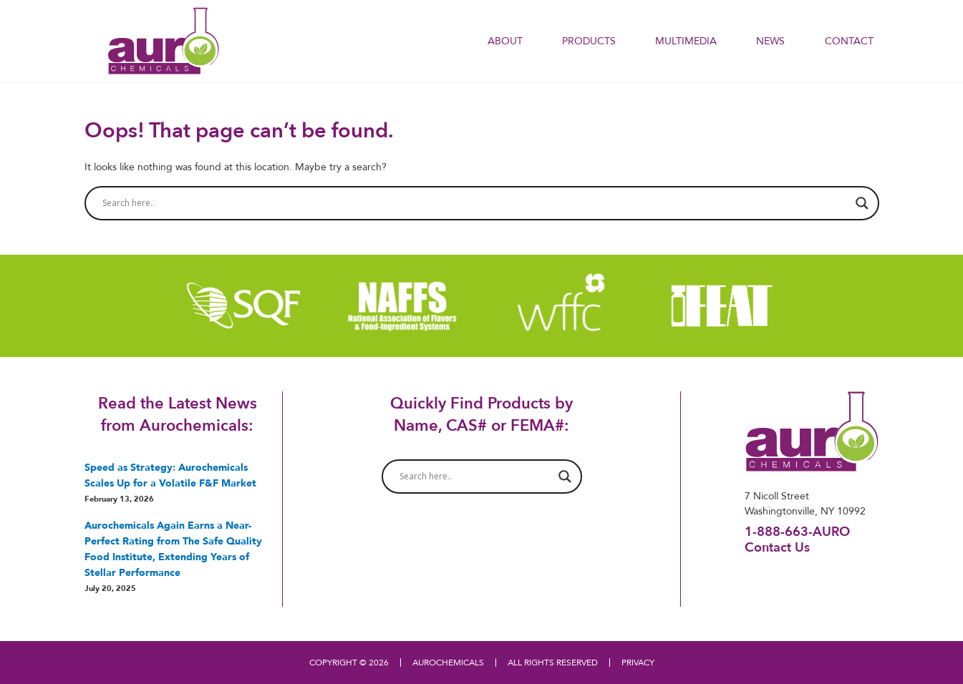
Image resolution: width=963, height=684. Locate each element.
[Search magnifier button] (862, 203)
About (505, 41)
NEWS (770, 41)
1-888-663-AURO (797, 531)
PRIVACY (637, 662)
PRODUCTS (589, 41)
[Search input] (475, 203)
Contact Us (777, 546)
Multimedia (686, 41)
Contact (849, 41)
